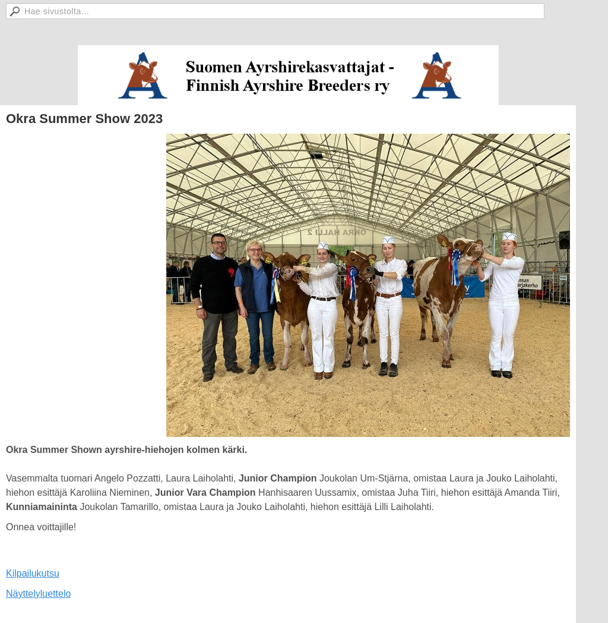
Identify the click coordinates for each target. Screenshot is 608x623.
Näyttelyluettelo (38, 594)
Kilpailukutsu (32, 573)
